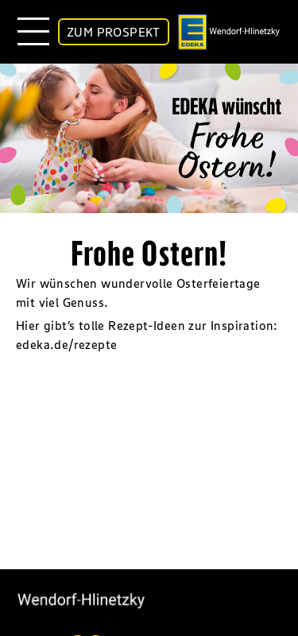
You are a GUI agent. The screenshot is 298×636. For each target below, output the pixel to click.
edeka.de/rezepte (66, 344)
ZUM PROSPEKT (114, 32)
